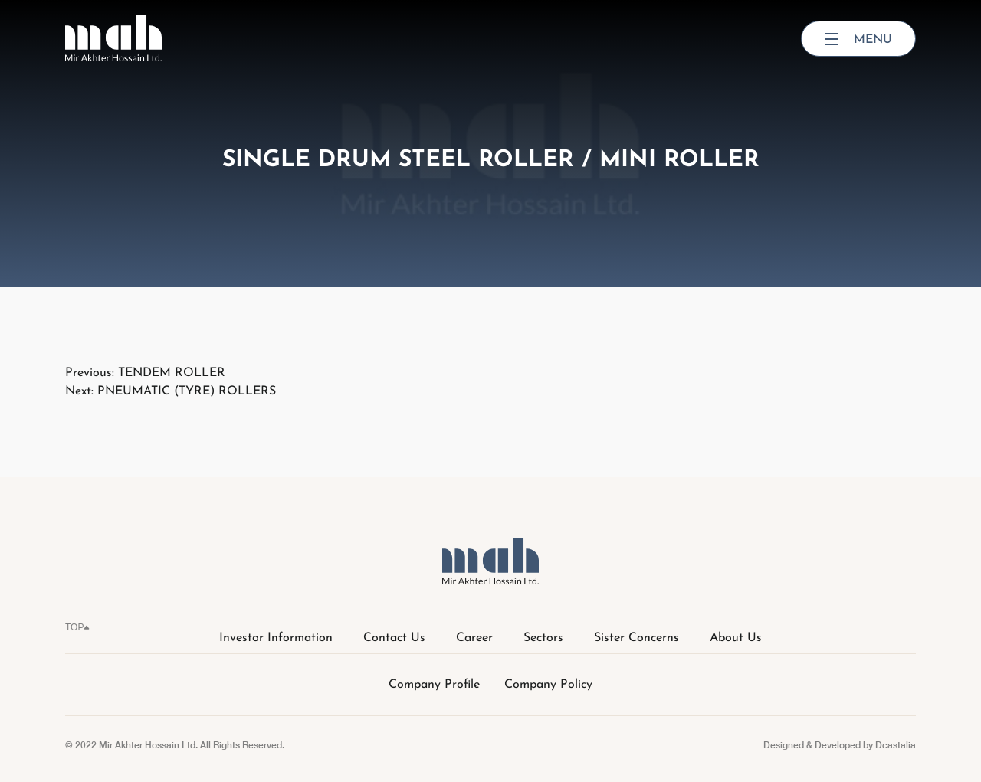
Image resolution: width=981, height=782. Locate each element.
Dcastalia (895, 745)
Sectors (543, 638)
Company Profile (434, 685)
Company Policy (548, 685)
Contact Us (394, 638)
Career (474, 638)
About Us (736, 638)
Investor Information (276, 638)
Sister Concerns (636, 638)
